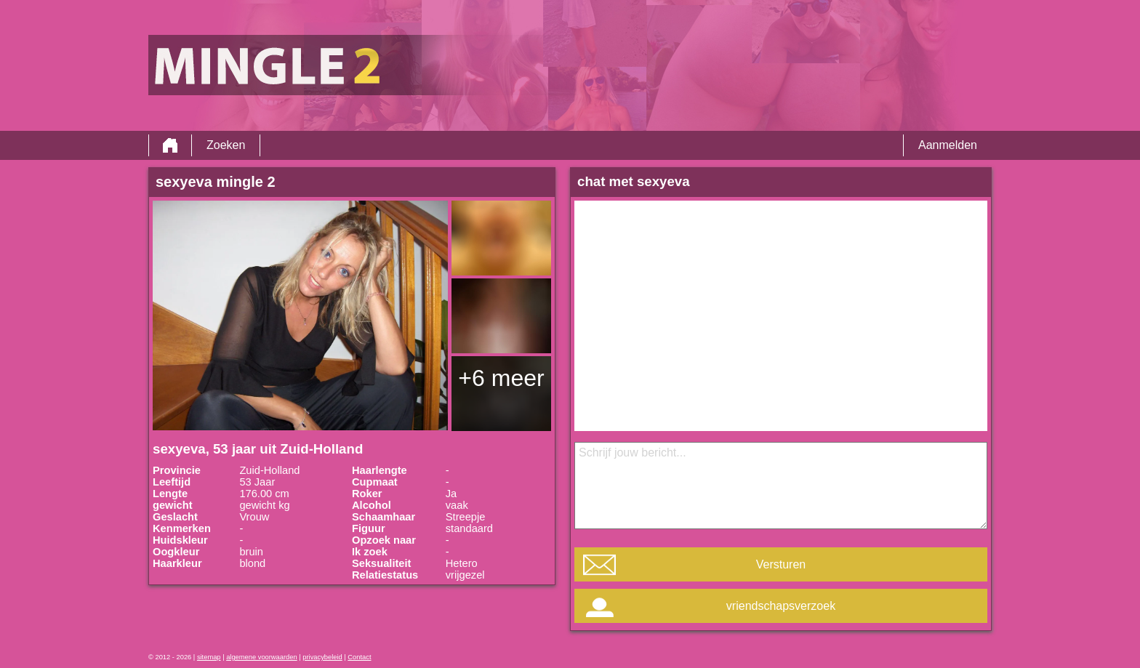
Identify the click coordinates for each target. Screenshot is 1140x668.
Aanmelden (947, 145)
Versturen (781, 564)
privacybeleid (322, 657)
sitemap (209, 657)
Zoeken (225, 145)
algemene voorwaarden (261, 657)
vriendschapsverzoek (780, 606)
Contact (359, 657)
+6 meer (501, 378)
